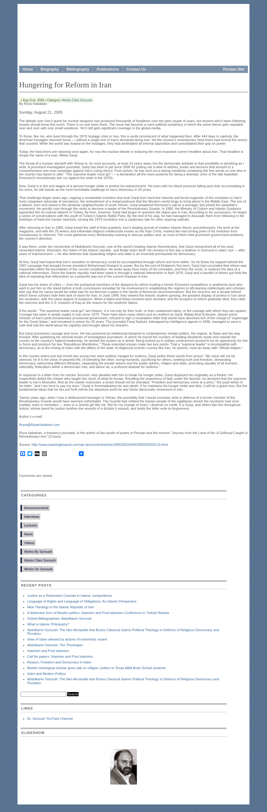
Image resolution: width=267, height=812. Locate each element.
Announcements (36, 508)
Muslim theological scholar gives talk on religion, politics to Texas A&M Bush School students (96, 668)
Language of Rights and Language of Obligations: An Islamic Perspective (82, 601)
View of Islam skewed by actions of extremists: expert (67, 639)
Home (28, 69)
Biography (49, 69)
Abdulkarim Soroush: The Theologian (55, 645)
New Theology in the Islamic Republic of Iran (60, 607)
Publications (108, 69)
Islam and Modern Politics (46, 673)
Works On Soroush (38, 569)
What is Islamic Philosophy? (48, 624)
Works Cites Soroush (77, 100)
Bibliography (77, 69)
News (28, 534)
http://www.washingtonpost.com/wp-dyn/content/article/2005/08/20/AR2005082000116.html (100, 444)
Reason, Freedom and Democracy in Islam (59, 662)
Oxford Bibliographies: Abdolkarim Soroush (59, 618)
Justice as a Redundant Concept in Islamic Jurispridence (69, 595)
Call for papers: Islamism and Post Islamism (60, 656)
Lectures (30, 525)
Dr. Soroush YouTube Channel (50, 718)
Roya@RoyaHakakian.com (39, 424)
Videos (29, 543)
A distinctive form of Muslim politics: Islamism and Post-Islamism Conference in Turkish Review (98, 613)
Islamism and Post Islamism (48, 651)
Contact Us (136, 69)
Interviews (31, 516)
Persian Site (234, 69)
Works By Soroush (38, 551)
